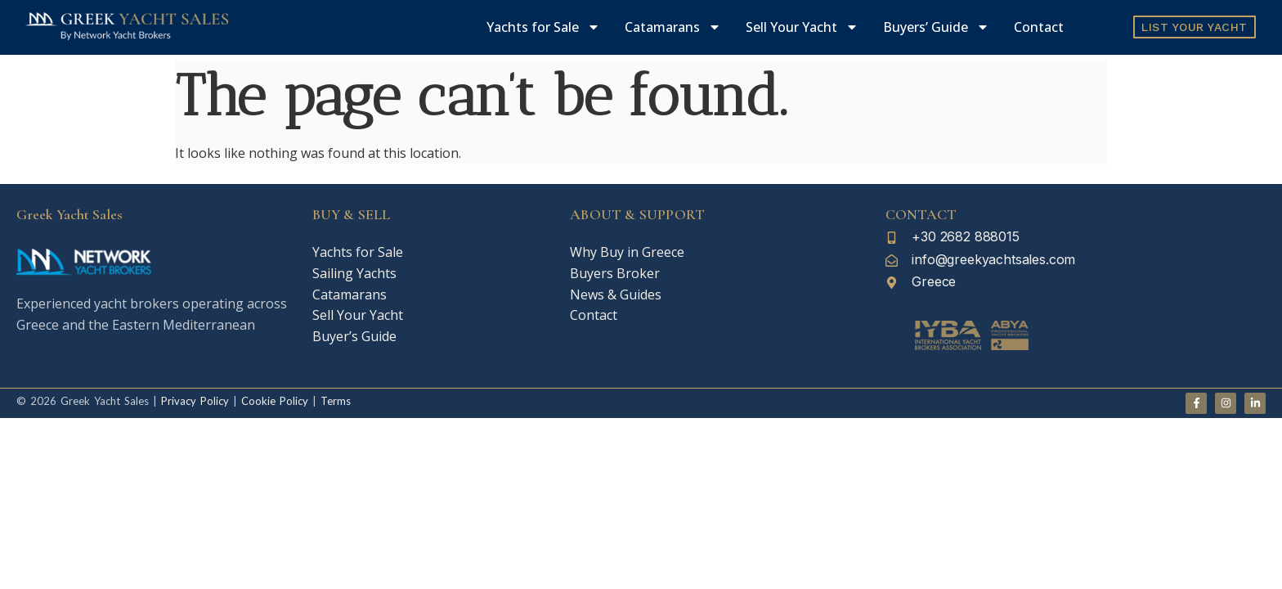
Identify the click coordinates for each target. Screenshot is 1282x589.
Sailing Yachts (354, 273)
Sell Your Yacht (802, 27)
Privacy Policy (195, 400)
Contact (1039, 27)
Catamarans (673, 27)
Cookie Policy (272, 400)
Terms (335, 400)
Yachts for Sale (543, 27)
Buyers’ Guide (936, 27)
